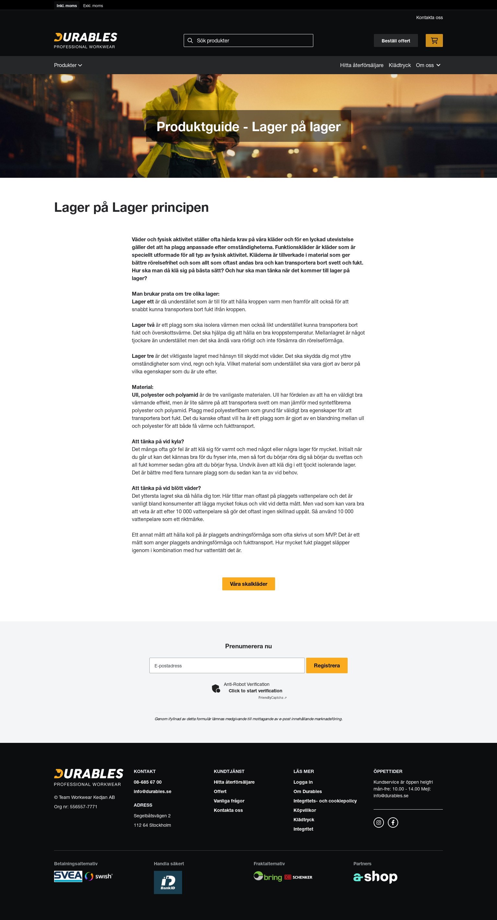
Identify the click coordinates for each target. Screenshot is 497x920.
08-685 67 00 (148, 781)
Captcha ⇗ (273, 697)
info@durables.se (152, 791)
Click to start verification (255, 690)
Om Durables (308, 791)
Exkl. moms (93, 5)
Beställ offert (396, 40)
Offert (220, 791)
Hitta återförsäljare (362, 65)
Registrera (329, 665)
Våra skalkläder (248, 583)
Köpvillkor (305, 810)
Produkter (68, 65)
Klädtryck (400, 65)
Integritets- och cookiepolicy (325, 800)
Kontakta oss (429, 17)
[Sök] (248, 40)
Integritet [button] (303, 828)
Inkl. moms (67, 5)
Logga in (303, 781)
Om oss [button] (428, 65)
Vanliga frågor (229, 800)
